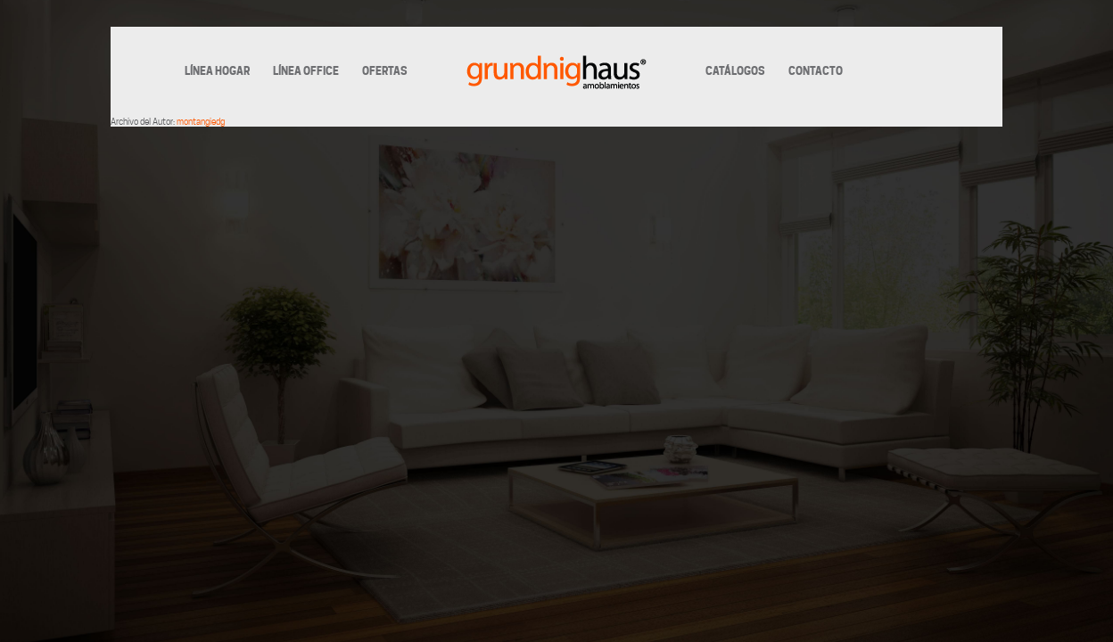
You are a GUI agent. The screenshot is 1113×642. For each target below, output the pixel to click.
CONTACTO (815, 71)
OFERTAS (385, 71)
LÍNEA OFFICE (306, 71)
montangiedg (201, 121)
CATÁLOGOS (735, 71)
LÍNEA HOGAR (217, 71)
